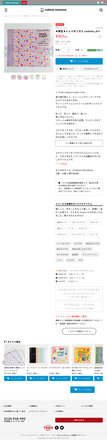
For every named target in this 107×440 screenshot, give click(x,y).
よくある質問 (87, 406)
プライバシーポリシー (39, 411)
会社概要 (7, 406)
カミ (18, 16)
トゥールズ (62, 28)
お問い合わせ (79, 420)
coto (5, 16)
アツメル (12, 16)
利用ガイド (60, 406)
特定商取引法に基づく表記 (14, 411)
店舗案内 (33, 406)
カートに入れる (81, 61)
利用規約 (59, 411)
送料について (67, 69)
